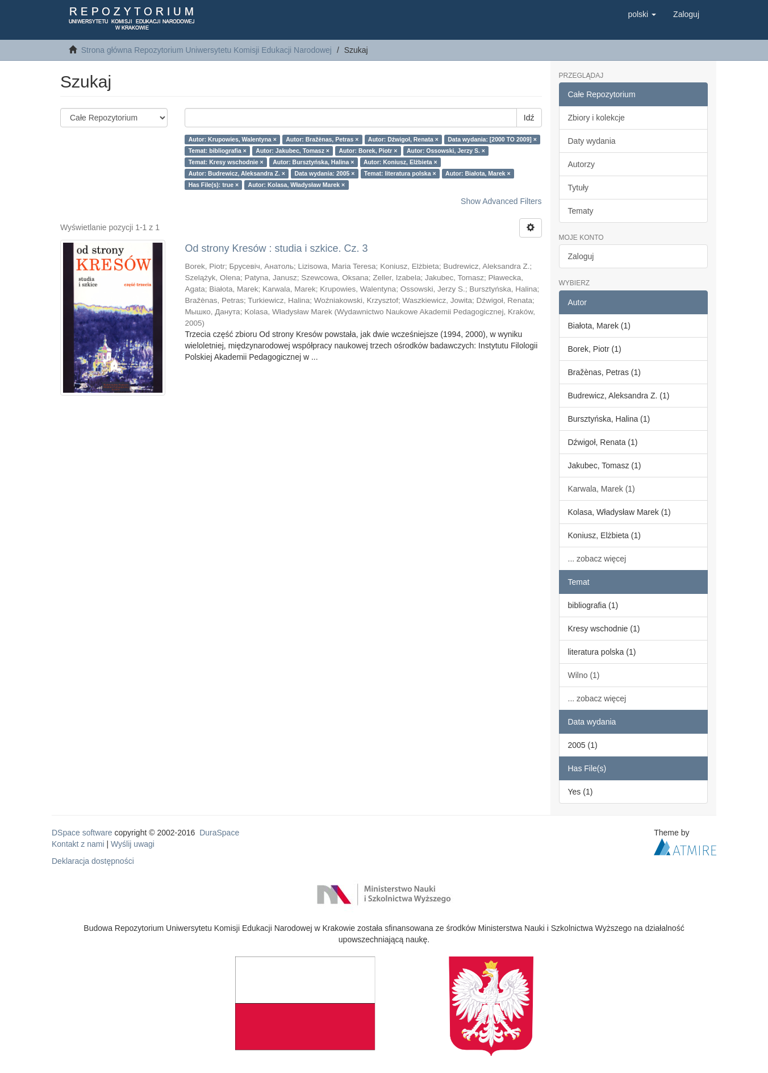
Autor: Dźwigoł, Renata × (403, 139)
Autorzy (581, 164)
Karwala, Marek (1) (601, 488)
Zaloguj (581, 256)
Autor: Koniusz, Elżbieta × (400, 162)
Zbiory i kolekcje (596, 117)
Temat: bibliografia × (218, 150)
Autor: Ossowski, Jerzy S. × (446, 150)
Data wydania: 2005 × (324, 173)
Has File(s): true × (214, 184)
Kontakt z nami (78, 844)
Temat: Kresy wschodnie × (226, 162)
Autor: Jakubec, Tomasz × (292, 150)
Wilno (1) (584, 675)
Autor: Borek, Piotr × (368, 150)
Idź (529, 117)
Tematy (581, 210)
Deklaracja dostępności (93, 861)
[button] (642, 14)
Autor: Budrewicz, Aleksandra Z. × (237, 173)
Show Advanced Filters (501, 201)
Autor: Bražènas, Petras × (322, 139)
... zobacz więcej (597, 558)
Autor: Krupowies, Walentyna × (233, 139)
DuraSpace (219, 832)
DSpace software (82, 832)
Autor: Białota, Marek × (478, 173)
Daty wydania (592, 140)
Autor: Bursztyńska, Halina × (313, 162)
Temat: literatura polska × (400, 173)
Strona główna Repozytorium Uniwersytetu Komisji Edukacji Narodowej (206, 50)
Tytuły (578, 187)
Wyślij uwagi (133, 844)
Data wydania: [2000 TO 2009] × (492, 139)
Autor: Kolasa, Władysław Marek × (296, 184)
